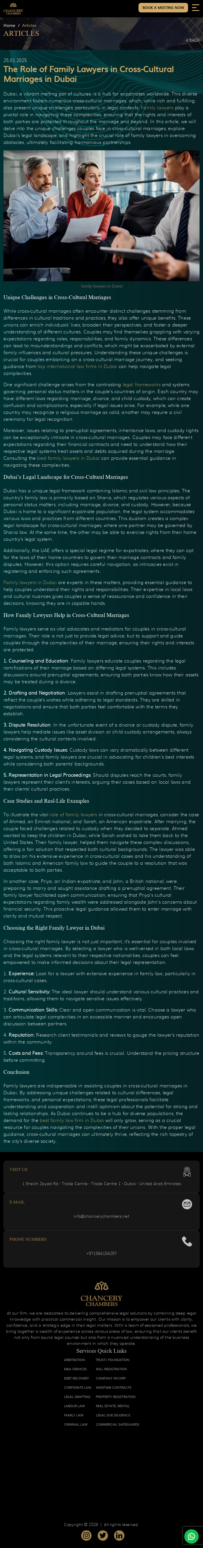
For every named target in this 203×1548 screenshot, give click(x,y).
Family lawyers (157, 108)
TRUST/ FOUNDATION (113, 1362)
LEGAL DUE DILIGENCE (113, 1418)
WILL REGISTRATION (111, 1371)
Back (193, 40)
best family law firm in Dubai (72, 1120)
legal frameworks (142, 384)
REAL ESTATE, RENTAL (113, 1408)
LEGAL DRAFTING (77, 1399)
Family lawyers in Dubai (30, 582)
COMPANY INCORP (111, 1381)
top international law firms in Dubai (77, 366)
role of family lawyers (73, 815)
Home (9, 25)
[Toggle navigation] (196, 7)
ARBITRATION (74, 1362)
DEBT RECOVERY (76, 1381)
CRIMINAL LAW (76, 1427)
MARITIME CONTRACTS (114, 1390)
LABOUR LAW (74, 1408)
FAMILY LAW (74, 1418)
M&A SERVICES (75, 1371)
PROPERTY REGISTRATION (116, 1399)
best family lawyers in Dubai (68, 458)
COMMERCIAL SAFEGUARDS (117, 1427)
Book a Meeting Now (163, 7)
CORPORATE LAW (77, 1390)
